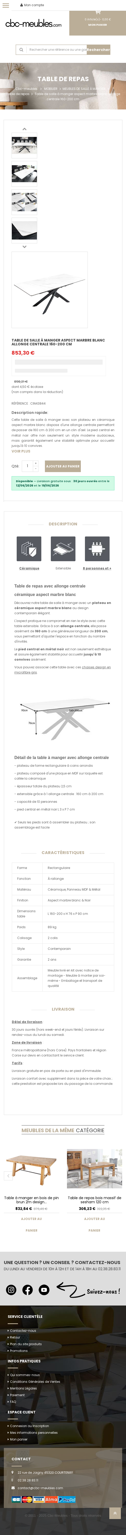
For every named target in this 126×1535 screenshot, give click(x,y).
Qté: (15, 466)
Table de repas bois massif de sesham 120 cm (94, 1199)
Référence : (21, 403)
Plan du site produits (26, 1344)
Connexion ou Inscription (29, 1426)
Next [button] (24, 246)
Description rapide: (30, 412)
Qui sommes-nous (25, 1375)
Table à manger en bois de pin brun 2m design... (31, 1199)
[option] (24, 145)
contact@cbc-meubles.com (40, 1488)
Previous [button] (24, 129)
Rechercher (98, 49)
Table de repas (18, 94)
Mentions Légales (23, 1388)
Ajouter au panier (63, 466)
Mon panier (18, 1439)
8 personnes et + (97, 568)
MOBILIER (50, 89)
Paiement (17, 1395)
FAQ (13, 1402)
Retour (15, 1337)
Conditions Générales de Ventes (35, 1381)
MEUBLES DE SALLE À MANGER (84, 89)
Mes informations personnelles (34, 1432)
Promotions (19, 1351)
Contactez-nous (23, 1330)
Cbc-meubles (26, 89)
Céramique (29, 568)
